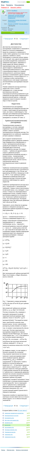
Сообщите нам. (19, 13)
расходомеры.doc (9, 427)
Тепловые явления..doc (11, 429)
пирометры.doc (9, 422)
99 (27, 425)
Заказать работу (15, 7)
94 (27, 413)
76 (27, 415)
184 (27, 427)
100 (27, 434)
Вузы (2, 5)
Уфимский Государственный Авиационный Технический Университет (16, 17)
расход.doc (7, 425)
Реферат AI (5, 7)
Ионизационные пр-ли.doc (11, 415)
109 (27, 429)
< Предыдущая (8, 38)
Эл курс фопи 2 (23, 24)
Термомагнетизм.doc (10, 432)
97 (27, 420)
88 (27, 437)
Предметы (9, 5)
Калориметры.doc (9, 418)
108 (27, 422)
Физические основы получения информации (17, 21)
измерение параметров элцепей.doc (14, 413)
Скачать (12, 32)
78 (27, 432)
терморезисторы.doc (10, 437)
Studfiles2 (14, 10)
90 (27, 418)
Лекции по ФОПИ (13, 24)
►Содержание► (1, 63)
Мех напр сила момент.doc (12, 420)
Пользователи (19, 5)
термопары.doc (9, 434)
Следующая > (24, 38)
